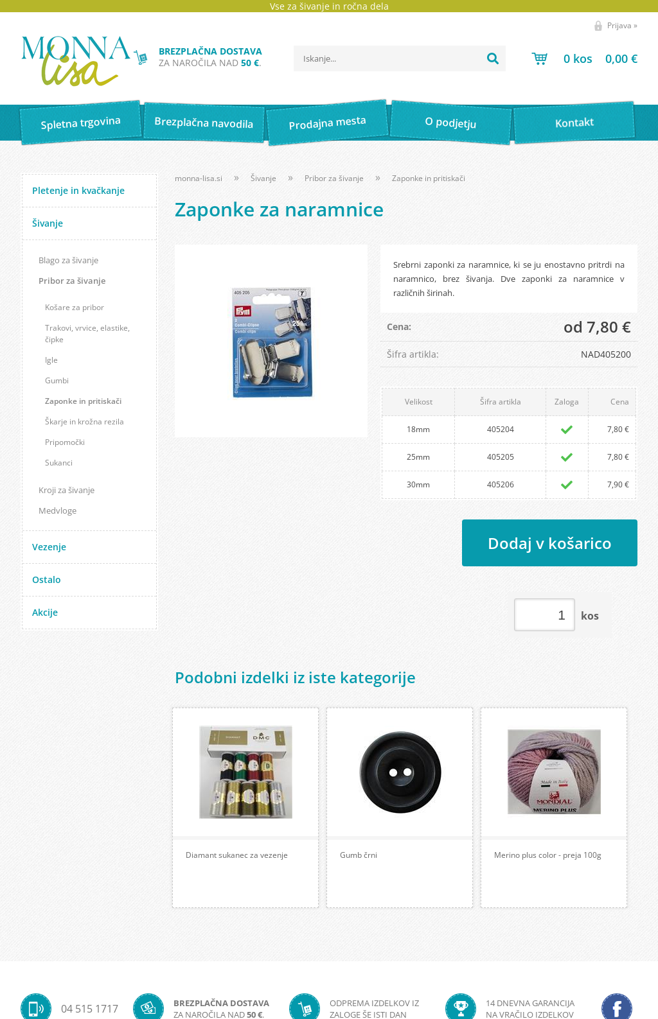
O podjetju (451, 123)
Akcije (45, 612)
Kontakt (574, 122)
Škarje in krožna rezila (84, 421)
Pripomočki (65, 442)
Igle (51, 359)
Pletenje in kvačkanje (78, 190)
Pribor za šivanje (72, 280)
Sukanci (59, 462)
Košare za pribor (74, 307)
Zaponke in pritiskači (83, 401)
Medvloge (57, 510)
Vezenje (49, 547)
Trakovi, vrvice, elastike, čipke (87, 333)
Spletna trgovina (80, 123)
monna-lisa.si (198, 178)
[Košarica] (584, 58)
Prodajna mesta (327, 122)
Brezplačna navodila (204, 122)
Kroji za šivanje (66, 490)
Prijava (622, 25)
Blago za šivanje (68, 260)
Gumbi (57, 380)
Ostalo (46, 579)
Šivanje (47, 223)
